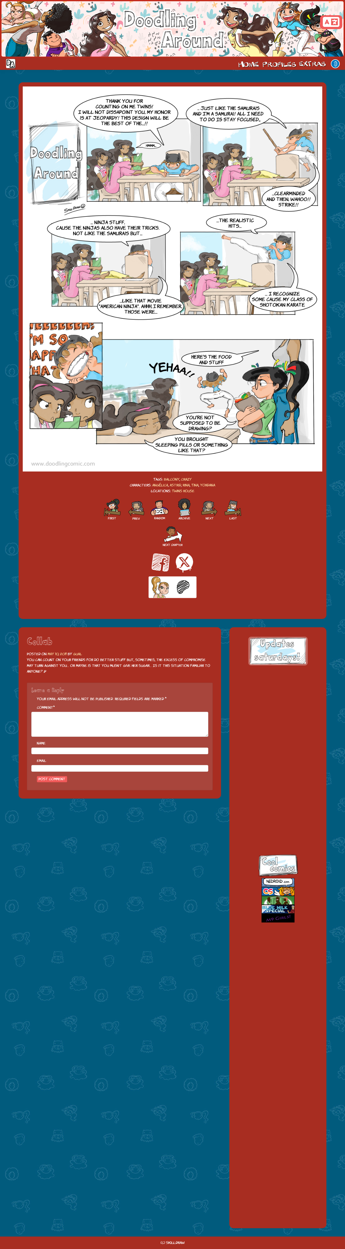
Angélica (160, 485)
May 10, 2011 (57, 654)
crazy (186, 479)
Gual (77, 654)
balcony (171, 479)
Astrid (175, 485)
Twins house (183, 491)
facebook (272, 759)
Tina (195, 485)
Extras (313, 63)
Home (248, 63)
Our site (335, 63)
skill (272, 807)
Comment (45, 707)
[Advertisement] (278, 706)
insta (272, 831)
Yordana (207, 485)
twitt (272, 783)
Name (41, 743)
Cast (279, 63)
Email (41, 760)
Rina (186, 485)
